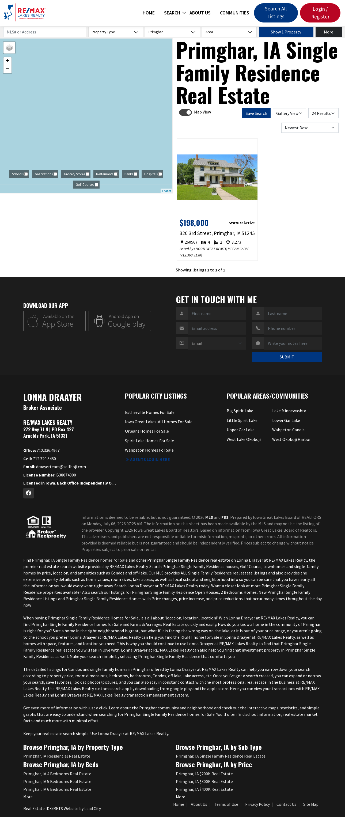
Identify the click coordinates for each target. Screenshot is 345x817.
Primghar (141, 592)
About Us (200, 13)
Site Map (311, 804)
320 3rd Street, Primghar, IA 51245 (217, 233)
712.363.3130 (191, 255)
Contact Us (286, 804)
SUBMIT (287, 357)
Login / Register (320, 13)
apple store (217, 688)
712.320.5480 (39, 458)
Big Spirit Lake (240, 410)
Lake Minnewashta (289, 410)
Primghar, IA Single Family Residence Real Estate (221, 756)
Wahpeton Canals (288, 429)
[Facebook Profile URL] (28, 493)
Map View (202, 112)
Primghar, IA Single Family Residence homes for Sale (80, 560)
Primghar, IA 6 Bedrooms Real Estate (57, 789)
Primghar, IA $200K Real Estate (204, 773)
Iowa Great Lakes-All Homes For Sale (158, 421)
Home (149, 13)
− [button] (7, 69)
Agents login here (147, 459)
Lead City (92, 808)
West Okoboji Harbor (291, 439)
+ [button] (7, 61)
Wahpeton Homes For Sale (149, 450)
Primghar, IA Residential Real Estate (56, 756)
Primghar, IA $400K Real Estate (204, 789)
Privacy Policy (257, 804)
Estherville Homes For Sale (150, 412)
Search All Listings (276, 12)
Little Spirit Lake (242, 420)
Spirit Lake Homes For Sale (149, 440)
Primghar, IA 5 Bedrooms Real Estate (57, 781)
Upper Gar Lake (241, 429)
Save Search (256, 113)
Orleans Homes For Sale (147, 431)
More (328, 32)
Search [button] (172, 13)
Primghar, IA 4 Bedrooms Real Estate (57, 773)
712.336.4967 (41, 450)
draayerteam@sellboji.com (54, 466)
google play (181, 688)
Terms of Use (226, 804)
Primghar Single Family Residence (169, 656)
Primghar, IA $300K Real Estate (204, 781)
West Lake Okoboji (244, 439)
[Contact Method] (217, 343)
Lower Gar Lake (286, 420)
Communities (234, 13)
